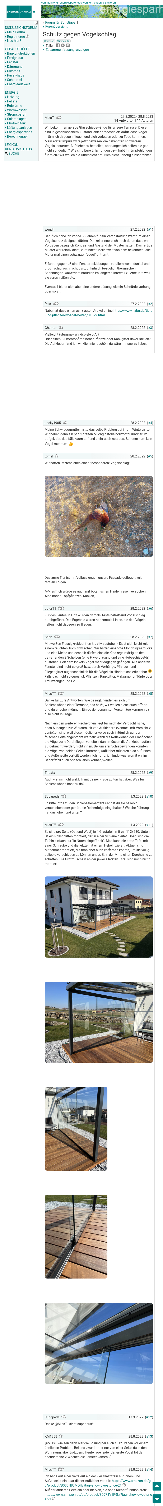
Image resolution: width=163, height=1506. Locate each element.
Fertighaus (14, 58)
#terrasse (48, 41)
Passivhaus (14, 75)
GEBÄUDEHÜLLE (17, 49)
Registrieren (15, 37)
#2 (150, 304)
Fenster (11, 62)
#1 (150, 229)
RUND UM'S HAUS (18, 149)
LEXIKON (11, 145)
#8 (150, 694)
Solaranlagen (16, 119)
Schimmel (13, 80)
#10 (149, 796)
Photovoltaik (15, 123)
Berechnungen (16, 136)
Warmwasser (16, 110)
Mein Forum (15, 32)
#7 (150, 637)
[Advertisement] (99, 83)
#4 (150, 423)
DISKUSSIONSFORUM (21, 28)
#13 (149, 1436)
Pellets (11, 101)
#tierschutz (63, 41)
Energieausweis (17, 84)
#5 (150, 456)
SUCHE (12, 154)
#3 (150, 328)
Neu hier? (13, 41)
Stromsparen (15, 114)
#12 (149, 1417)
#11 (149, 825)
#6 (150, 609)
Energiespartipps (18, 132)
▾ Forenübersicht (55, 26)
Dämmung (14, 67)
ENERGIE (11, 93)
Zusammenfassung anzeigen (66, 50)
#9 (150, 773)
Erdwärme (13, 106)
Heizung (12, 97)
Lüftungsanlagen (18, 128)
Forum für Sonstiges (60, 22)
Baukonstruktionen (20, 53)
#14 (149, 1470)
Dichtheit (12, 71)
